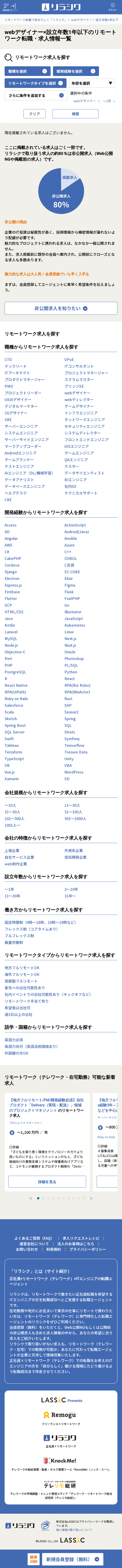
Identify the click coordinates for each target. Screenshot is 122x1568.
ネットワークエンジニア (84, 419)
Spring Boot (15, 725)
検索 (75, 113)
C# (7, 551)
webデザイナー (87, 101)
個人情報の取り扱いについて (74, 1530)
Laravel (11, 631)
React (69, 678)
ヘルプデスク (16, 493)
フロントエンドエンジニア (86, 439)
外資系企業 (73, 850)
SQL (68, 725)
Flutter (11, 598)
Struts (69, 732)
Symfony (72, 738)
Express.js (13, 585)
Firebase (12, 591)
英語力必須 (14, 1039)
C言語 (69, 565)
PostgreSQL (15, 672)
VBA (68, 765)
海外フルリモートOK (22, 974)
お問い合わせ (27, 1249)
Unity (69, 758)
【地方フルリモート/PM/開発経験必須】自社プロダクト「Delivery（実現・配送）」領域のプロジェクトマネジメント (46, 1105)
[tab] (38, 1198)
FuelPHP (72, 598)
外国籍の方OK (16, 1053)
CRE (8, 499)
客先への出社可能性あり (25, 987)
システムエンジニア (21, 433)
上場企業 (12, 850)
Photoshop (74, 658)
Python (70, 672)
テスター (71, 466)
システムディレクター (82, 433)
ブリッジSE (74, 386)
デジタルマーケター (21, 406)
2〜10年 (71, 889)
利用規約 (53, 1249)
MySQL (11, 638)
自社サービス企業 (19, 857)
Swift (9, 738)
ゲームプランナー (19, 459)
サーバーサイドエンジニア (27, 439)
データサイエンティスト (84, 473)
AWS (8, 545)
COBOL (70, 558)
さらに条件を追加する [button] (36, 95)
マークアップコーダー (23, 446)
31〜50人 (12, 812)
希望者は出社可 (17, 1007)
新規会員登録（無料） (72, 1559)
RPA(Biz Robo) (77, 685)
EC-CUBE (72, 571)
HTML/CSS (14, 611)
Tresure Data (75, 752)
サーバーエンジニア (21, 426)
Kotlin (10, 625)
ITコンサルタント (79, 366)
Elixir (68, 578)
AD (7, 531)
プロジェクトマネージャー (86, 372)
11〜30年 (12, 896)
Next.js (70, 638)
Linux (69, 631)
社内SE (70, 486)
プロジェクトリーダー (23, 393)
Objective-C (15, 652)
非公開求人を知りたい (61, 308)
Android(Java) (76, 531)
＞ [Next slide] (91, 1198)
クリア (34, 113)
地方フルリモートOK (22, 967)
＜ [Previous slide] (30, 1198)
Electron (12, 578)
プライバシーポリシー (87, 1249)
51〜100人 (73, 812)
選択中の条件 (81, 93)
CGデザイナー (16, 413)
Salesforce (14, 705)
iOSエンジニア (76, 446)
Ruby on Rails (16, 698)
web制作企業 (16, 864)
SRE (8, 419)
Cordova (12, 565)
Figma (69, 585)
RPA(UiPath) (15, 692)
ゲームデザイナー (79, 406)
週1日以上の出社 (18, 1014)
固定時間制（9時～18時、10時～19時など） (41, 922)
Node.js (11, 645)
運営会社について (34, 1243)
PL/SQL (71, 665)
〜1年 (109, 101)
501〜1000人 (75, 818)
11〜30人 (72, 805)
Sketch (11, 718)
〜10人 (10, 805)
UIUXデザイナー (18, 399)
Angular (11, 538)
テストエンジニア (19, 466)
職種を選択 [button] (27, 71)
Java (9, 618)
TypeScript (14, 758)
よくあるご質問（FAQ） (34, 1238)
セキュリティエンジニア (84, 426)
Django (11, 571)
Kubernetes (74, 625)
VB (7, 765)
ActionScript (75, 525)
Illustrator (72, 611)
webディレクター (79, 399)
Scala (9, 712)
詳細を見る (47, 1181)
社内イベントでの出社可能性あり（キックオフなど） (49, 994)
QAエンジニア (76, 459)
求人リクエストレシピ (81, 1238)
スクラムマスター (79, 379)
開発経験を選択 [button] (76, 71)
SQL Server (15, 732)
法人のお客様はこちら (75, 1243)
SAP (68, 705)
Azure (69, 545)
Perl (8, 658)
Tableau (12, 745)
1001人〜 (12, 825)
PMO (9, 386)
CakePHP (13, 558)
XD (67, 778)
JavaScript (73, 618)
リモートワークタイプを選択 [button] (35, 83)
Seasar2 (71, 712)
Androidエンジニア (21, 453)
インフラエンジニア (81, 413)
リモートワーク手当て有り (27, 1001)
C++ (67, 551)
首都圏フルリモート (21, 981)
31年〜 (70, 896)
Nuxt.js (70, 645)
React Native (16, 685)
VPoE (69, 359)
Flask (69, 591)
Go (66, 605)
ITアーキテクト (17, 372)
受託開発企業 (75, 857)
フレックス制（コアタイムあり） (32, 929)
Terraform (13, 752)
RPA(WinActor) (77, 692)
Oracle (70, 652)
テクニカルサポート (81, 493)
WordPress (74, 772)
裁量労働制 (14, 942)
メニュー (112, 6)
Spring (70, 718)
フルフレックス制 (19, 935)
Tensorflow (74, 745)
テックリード (16, 366)
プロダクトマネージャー (25, 379)
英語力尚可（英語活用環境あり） (32, 1046)
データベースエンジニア (25, 486)
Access (11, 525)
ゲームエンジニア (79, 453)
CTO (8, 359)
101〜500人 (14, 818)
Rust (68, 698)
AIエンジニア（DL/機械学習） (30, 473)
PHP (8, 665)
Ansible (70, 538)
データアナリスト (19, 479)
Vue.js (10, 772)
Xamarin (12, 778)
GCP (8, 605)
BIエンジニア (75, 479)
